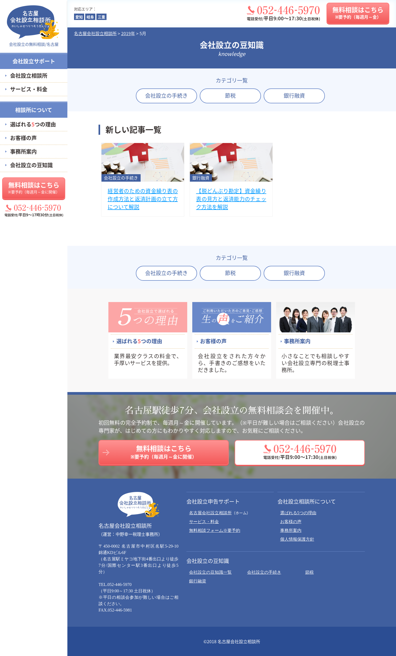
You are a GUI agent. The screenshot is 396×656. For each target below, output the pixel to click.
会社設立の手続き (166, 95)
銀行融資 (294, 95)
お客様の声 (23, 138)
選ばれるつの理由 (33, 124)
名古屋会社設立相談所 (210, 513)
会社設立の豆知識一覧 (210, 572)
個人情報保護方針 (297, 539)
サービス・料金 (28, 89)
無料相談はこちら (34, 187)
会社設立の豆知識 (31, 165)
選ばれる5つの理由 (298, 513)
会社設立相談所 (28, 75)
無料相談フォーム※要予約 (214, 530)
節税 (230, 95)
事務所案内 (23, 151)
